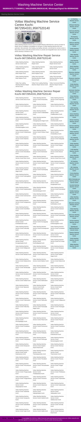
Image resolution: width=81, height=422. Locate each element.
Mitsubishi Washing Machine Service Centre (74, 204)
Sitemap (4, 418)
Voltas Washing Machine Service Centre (74, 198)
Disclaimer (10, 418)
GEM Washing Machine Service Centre (74, 109)
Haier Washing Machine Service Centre (74, 56)
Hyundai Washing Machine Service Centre (74, 186)
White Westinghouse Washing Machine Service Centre (74, 180)
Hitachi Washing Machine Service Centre (74, 133)
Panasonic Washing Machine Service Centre (74, 80)
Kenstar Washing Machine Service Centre (74, 222)
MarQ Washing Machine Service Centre (74, 210)
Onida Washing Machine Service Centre (74, 86)
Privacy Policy (18, 418)
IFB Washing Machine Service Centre (74, 38)
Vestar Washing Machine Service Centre (74, 145)
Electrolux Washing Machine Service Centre (74, 74)
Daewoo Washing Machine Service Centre (74, 234)
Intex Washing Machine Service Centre (74, 103)
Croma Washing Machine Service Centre (74, 175)
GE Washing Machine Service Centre (74, 163)
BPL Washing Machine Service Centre (74, 169)
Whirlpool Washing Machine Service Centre (74, 26)
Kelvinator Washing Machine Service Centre (74, 92)
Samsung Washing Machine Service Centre (74, 32)
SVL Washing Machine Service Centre (74, 139)
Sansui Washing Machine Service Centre (74, 115)
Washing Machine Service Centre (12, 14)
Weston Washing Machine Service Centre (74, 121)
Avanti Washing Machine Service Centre (74, 240)
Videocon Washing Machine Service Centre (74, 44)
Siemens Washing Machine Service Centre (74, 127)
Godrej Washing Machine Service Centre (74, 50)
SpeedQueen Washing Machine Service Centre (74, 228)
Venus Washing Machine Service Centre (74, 157)
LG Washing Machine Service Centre (74, 20)
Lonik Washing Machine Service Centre (74, 151)
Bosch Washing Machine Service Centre (74, 68)
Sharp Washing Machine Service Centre (74, 97)
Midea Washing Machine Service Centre (74, 246)
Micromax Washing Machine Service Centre (74, 216)
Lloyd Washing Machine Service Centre (74, 62)
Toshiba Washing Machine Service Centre (74, 192)
